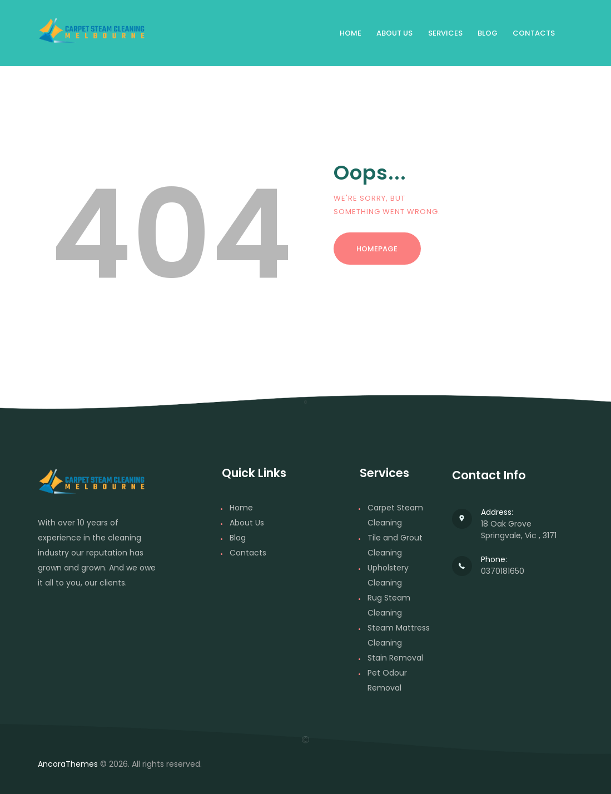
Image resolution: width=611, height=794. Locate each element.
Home (241, 507)
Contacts (248, 552)
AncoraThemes (68, 764)
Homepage (377, 249)
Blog (238, 537)
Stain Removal (395, 657)
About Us (247, 522)
